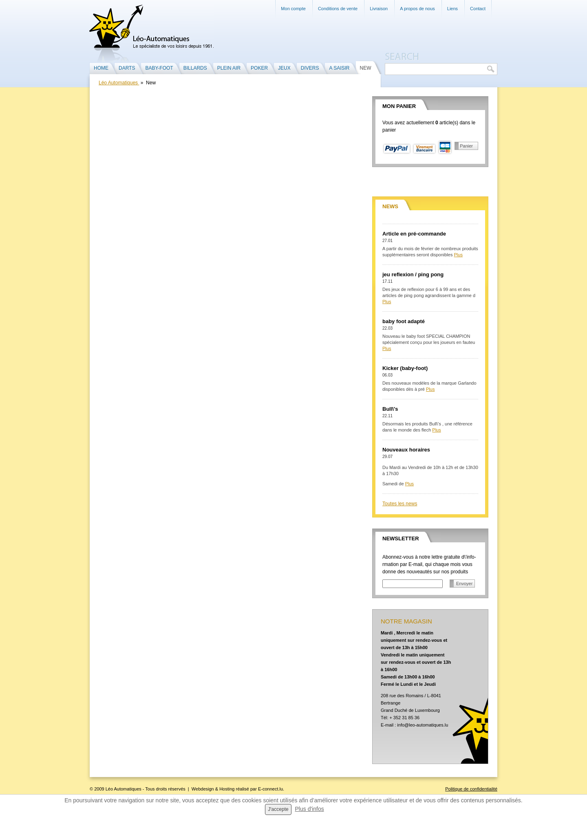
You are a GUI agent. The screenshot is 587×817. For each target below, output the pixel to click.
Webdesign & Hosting (213, 788)
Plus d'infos (309, 809)
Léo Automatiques (119, 83)
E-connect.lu (270, 788)
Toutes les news (399, 503)
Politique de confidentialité (471, 788)
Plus (458, 254)
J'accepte (278, 809)
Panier (466, 145)
